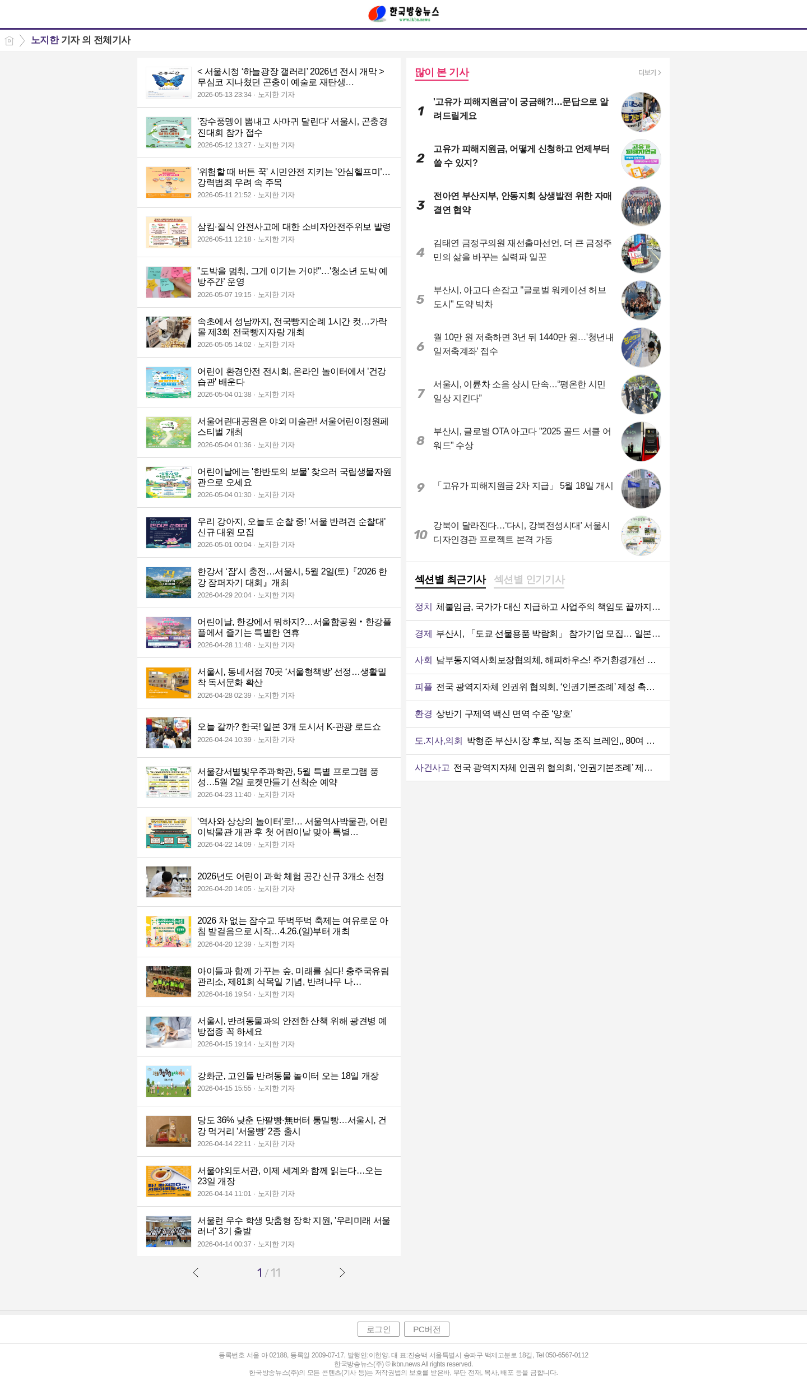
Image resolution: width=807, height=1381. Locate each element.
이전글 (196, 1272)
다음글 (341, 1272)
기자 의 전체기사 (81, 40)
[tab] (450, 580)
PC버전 (426, 1329)
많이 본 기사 (442, 72)
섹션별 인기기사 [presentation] (529, 579)
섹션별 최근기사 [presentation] (450, 579)
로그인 (379, 1329)
